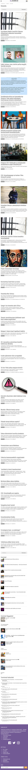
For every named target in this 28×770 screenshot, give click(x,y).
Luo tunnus (5, 751)
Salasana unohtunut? (6, 753)
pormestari (2, 672)
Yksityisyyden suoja (6, 759)
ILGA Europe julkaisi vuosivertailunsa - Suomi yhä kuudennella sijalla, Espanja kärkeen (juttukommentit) (14, 683)
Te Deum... (2, 648)
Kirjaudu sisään (5, 752)
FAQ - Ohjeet (5, 749)
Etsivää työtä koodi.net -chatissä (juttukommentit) (9, 694)
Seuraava (24, 9)
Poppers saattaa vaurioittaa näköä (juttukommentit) (9, 689)
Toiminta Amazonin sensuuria (12, 659)
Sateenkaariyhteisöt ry (7, 739)
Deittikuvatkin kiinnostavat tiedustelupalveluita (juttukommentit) (11, 714)
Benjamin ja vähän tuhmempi (13, 628)
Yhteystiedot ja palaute (7, 735)
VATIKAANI (7, 653)
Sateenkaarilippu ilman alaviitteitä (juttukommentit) (9, 699)
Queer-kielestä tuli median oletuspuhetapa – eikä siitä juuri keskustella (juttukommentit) (12, 680)
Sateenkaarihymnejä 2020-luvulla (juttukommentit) (9, 720)
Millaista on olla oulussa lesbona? (7, 708)
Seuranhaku (4, 691)
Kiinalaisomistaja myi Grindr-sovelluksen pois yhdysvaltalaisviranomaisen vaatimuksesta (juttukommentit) (12, 711)
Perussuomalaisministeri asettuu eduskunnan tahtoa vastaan (15, 666)
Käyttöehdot (5, 760)
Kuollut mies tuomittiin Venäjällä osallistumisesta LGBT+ (14, 642)
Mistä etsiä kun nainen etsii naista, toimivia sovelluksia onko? (11, 705)
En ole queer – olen (10, 618)
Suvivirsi (3, 686)
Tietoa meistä (5, 736)
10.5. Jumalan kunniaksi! (4, 624)
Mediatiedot (5, 738)
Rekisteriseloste (6, 762)
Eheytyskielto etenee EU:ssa (6, 696)
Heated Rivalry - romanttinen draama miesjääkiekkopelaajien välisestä (15, 636)
